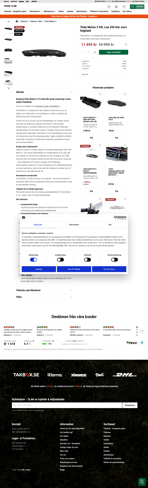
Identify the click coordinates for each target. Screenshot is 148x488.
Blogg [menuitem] (62, 470)
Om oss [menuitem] (63, 455)
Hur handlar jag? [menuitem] (66, 432)
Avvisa (39, 269)
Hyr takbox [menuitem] (64, 436)
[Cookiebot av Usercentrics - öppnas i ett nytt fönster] (115, 217)
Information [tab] (74, 224)
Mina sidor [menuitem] (64, 451)
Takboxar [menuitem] (107, 432)
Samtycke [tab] (38, 224)
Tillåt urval (74, 269)
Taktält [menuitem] (106, 440)
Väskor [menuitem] (106, 447)
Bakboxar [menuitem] (107, 436)
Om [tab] (109, 224)
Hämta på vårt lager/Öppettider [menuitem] (72, 428)
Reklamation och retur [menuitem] (68, 462)
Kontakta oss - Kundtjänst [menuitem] (70, 444)
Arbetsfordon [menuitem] (109, 455)
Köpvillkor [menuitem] (64, 440)
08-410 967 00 (23, 429)
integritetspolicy (40, 410)
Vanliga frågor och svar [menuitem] (69, 447)
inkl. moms (26, 470)
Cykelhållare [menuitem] (108, 444)
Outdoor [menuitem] (107, 451)
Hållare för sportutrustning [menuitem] (114, 462)
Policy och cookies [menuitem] (67, 459)
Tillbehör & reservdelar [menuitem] (112, 459)
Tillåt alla (109, 269)
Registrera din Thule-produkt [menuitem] (71, 466)
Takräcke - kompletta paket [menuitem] (114, 428)
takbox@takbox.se (23, 432)
